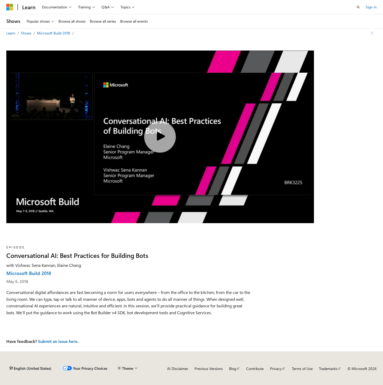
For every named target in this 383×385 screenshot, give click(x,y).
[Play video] (160, 137)
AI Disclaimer (177, 368)
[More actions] (372, 33)
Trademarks (328, 368)
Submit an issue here (57, 341)
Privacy (276, 368)
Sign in (371, 6)
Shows (26, 33)
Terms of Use (302, 368)
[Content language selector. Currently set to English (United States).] (30, 368)
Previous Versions (209, 368)
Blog (232, 368)
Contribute (255, 368)
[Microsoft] (9, 7)
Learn (11, 33)
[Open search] (358, 7)
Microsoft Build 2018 (54, 33)
